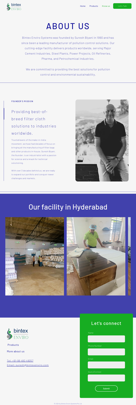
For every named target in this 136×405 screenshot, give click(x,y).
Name (90, 333)
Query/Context (94, 372)
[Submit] (106, 388)
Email (90, 359)
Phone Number (95, 346)
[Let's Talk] (122, 6)
